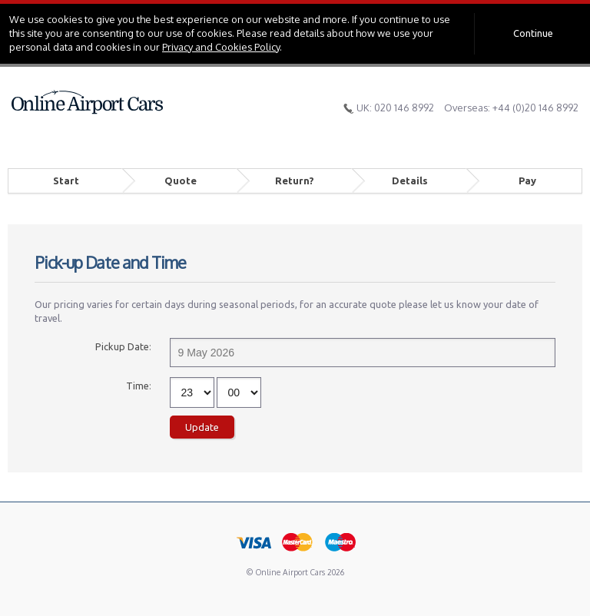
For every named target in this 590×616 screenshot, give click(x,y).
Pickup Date (122, 346)
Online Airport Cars (88, 102)
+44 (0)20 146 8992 (535, 107)
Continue (533, 33)
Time (137, 385)
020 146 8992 (404, 107)
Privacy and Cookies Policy (221, 47)
